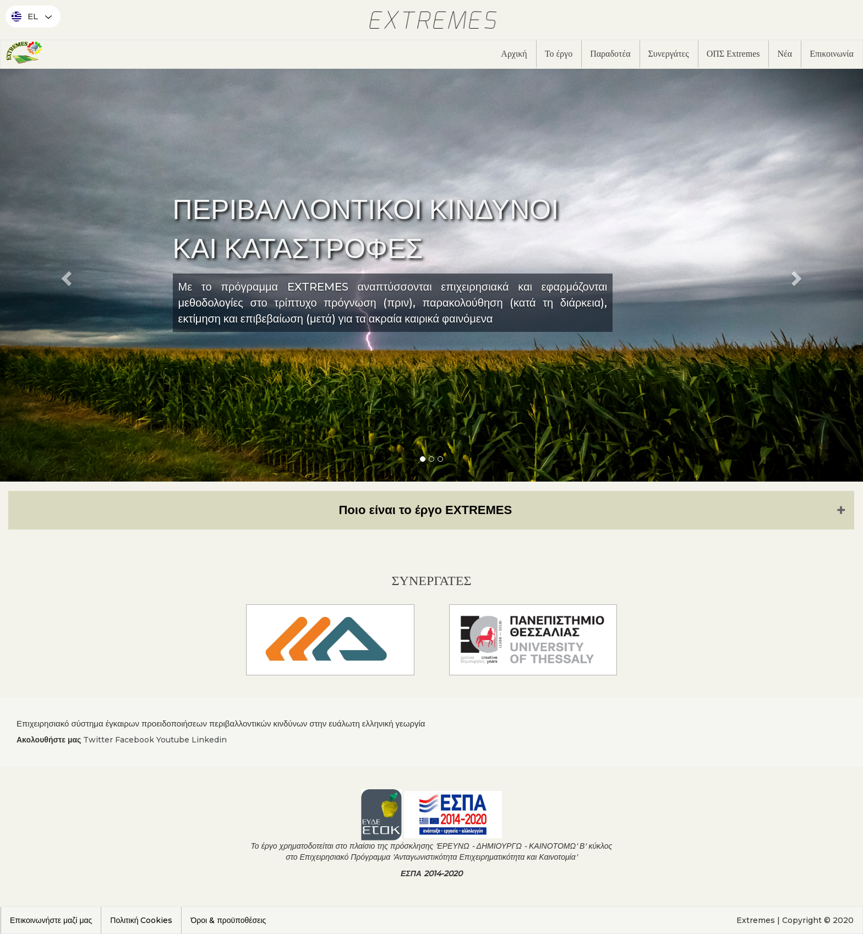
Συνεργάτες (668, 53)
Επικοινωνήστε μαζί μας (51, 920)
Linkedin (209, 740)
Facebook (134, 740)
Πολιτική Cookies (141, 920)
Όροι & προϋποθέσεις (228, 920)
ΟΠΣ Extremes (733, 53)
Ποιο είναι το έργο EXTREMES (425, 510)
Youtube (172, 740)
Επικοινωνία (832, 53)
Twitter (98, 740)
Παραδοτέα (610, 53)
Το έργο (558, 53)
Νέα (784, 53)
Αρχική (514, 53)
